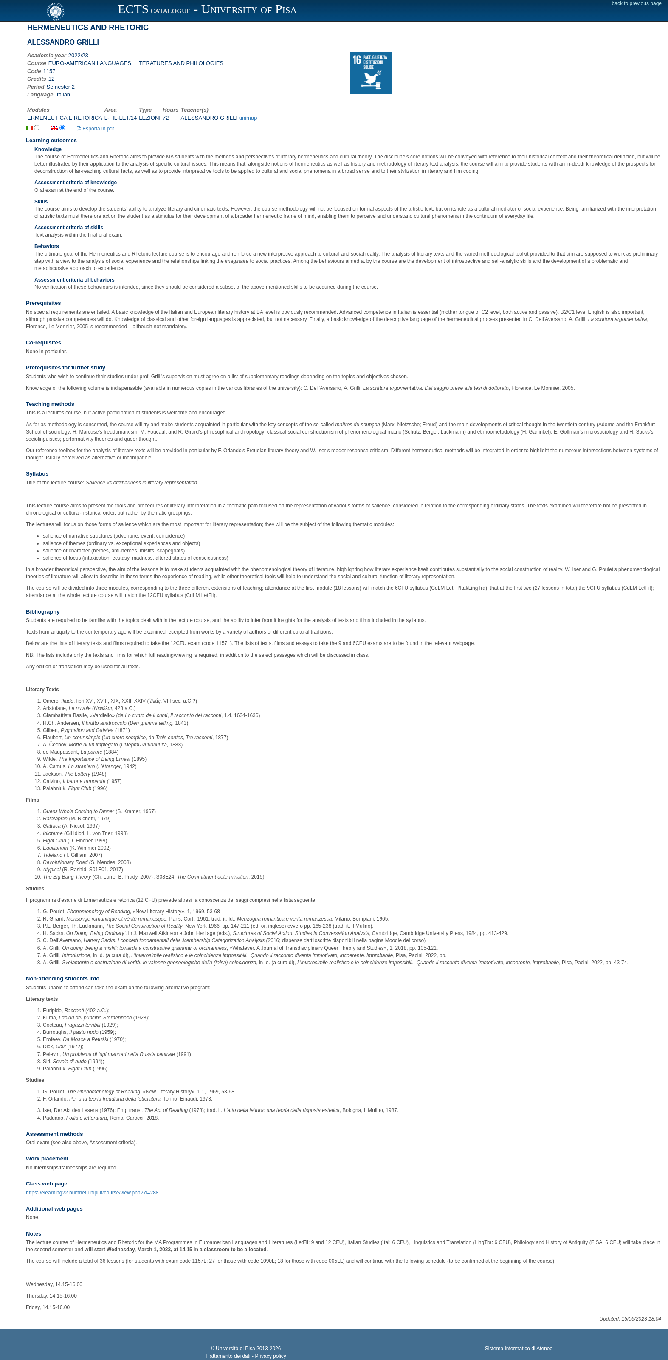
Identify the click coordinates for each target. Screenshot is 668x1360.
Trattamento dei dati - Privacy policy (245, 1356)
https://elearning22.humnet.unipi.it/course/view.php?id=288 (92, 1193)
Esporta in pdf (95, 129)
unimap (248, 118)
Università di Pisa (235, 1349)
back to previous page (637, 3)
